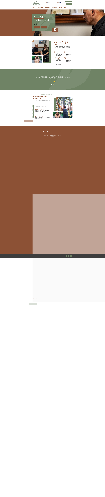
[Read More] (58, 54)
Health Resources (54, 7)
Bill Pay (44, 27)
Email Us (48, 2)
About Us (60, 7)
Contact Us (64, 7)
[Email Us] (46, 2)
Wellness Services (40, 7)
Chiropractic (34, 7)
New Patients (37, 27)
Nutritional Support (47, 7)
